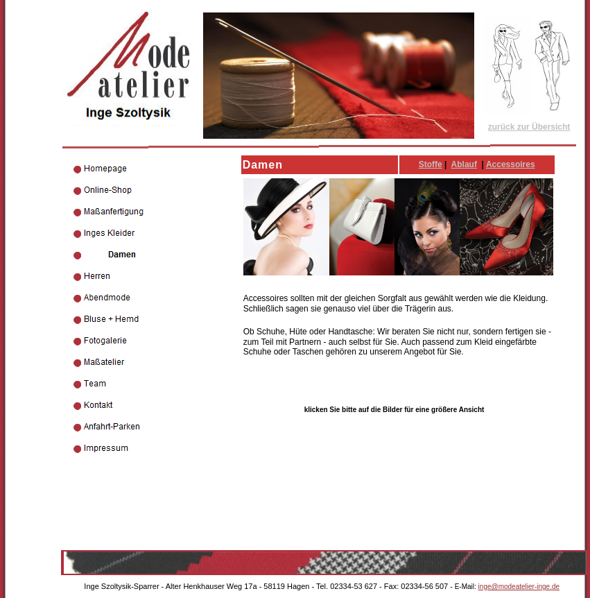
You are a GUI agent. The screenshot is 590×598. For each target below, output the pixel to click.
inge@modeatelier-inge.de (518, 586)
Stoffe (430, 164)
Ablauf (464, 164)
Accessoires (510, 164)
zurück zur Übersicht (529, 127)
